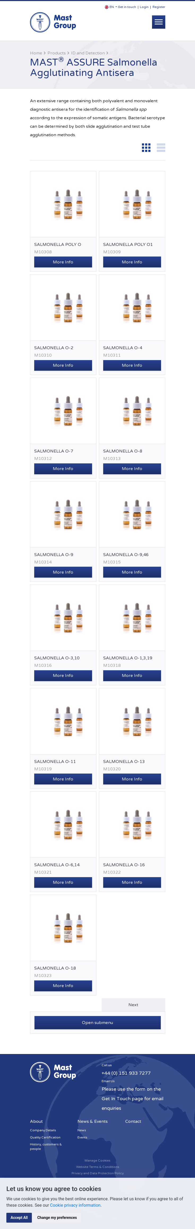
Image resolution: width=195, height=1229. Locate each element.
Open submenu (97, 1022)
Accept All (19, 1217)
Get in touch (127, 7)
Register (159, 7)
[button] (111, 7)
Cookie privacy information (75, 1205)
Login (144, 7)
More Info (63, 262)
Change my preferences (57, 1217)
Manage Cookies (97, 1160)
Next (133, 1005)
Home (36, 53)
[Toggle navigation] (158, 22)
